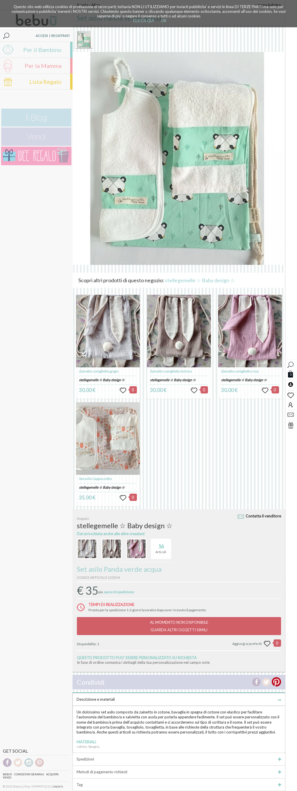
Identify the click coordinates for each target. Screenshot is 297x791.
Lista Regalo (45, 81)
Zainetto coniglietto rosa (240, 371)
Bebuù (7, 774)
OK (163, 20)
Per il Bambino (42, 49)
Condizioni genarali (29, 774)
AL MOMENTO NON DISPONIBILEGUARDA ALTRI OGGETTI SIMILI (179, 626)
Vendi (7, 777)
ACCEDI (42, 35)
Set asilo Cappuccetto (95, 479)
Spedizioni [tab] (179, 759)
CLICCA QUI (143, 20)
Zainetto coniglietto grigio (98, 371)
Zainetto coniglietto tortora (171, 371)
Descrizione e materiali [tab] (179, 699)
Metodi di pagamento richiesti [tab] (179, 772)
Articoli (160, 546)
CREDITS (58, 786)
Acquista (52, 774)
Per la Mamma (43, 65)
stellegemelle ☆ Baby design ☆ (200, 280)
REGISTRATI (60, 35)
